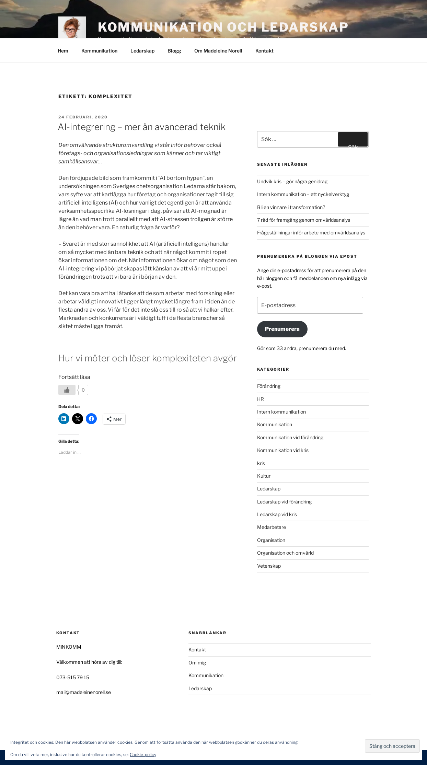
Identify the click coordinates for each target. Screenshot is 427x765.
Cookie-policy (143, 754)
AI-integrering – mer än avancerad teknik (142, 126)
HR (260, 399)
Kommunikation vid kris (283, 450)
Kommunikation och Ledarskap (223, 27)
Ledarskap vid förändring (284, 502)
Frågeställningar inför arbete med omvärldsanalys (311, 232)
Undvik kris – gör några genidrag (292, 181)
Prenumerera (282, 329)
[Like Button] (67, 390)
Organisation (271, 540)
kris (261, 463)
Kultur (263, 476)
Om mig (197, 662)
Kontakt (264, 51)
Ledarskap (142, 51)
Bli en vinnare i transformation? (291, 207)
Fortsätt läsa (74, 377)
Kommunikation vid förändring (290, 437)
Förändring (268, 386)
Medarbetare (271, 527)
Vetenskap (269, 566)
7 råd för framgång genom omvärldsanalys (303, 220)
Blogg (174, 51)
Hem (63, 51)
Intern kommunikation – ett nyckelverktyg (303, 194)
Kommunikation (99, 51)
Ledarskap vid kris (277, 514)
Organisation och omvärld (285, 553)
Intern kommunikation (281, 412)
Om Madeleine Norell (218, 51)
